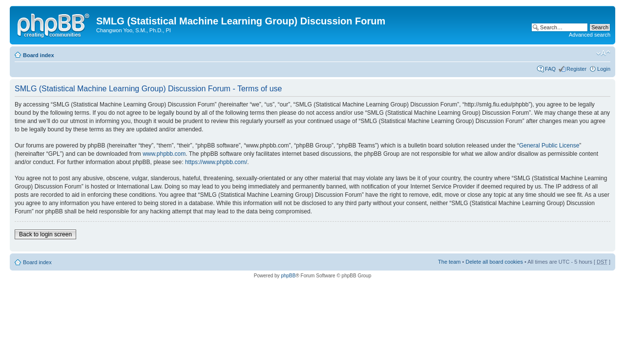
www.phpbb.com (164, 153)
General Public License (549, 145)
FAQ (550, 69)
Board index (38, 55)
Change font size (603, 53)
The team (449, 262)
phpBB (288, 275)
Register (576, 69)
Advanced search (589, 35)
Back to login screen (45, 234)
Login (603, 69)
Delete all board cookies (493, 262)
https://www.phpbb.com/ (216, 162)
